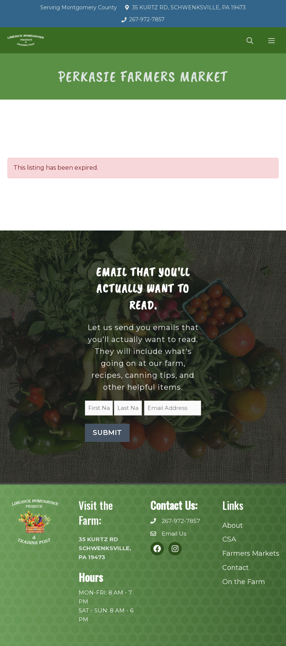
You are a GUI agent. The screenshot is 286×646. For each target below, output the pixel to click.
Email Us (174, 533)
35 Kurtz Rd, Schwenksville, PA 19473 (189, 7)
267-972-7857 (147, 19)
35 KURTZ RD (98, 539)
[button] (250, 40)
